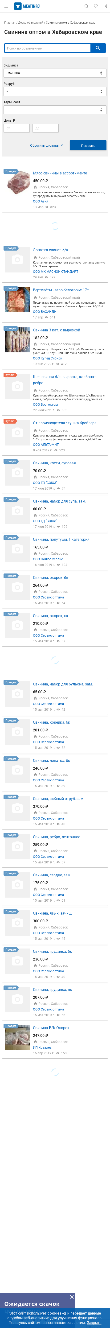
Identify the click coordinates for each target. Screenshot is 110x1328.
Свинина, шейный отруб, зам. (58, 798)
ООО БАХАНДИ (45, 311)
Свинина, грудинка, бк (52, 951)
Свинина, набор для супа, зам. (59, 501)
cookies (57, 1313)
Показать (88, 146)
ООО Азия (40, 201)
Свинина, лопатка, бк (51, 760)
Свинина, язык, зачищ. (53, 913)
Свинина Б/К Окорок (51, 1028)
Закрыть (94, 1323)
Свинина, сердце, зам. (52, 875)
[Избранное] (96, 6)
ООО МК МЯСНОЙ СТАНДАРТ (55, 271)
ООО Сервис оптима (48, 597)
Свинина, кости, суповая (54, 463)
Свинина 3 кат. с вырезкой (56, 330)
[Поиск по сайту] (86, 6)
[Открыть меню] (6, 6)
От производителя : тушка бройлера (65, 423)
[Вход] (105, 6)
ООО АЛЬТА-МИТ (46, 444)
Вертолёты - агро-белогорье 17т (61, 290)
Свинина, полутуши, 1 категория (61, 539)
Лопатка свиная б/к (50, 250)
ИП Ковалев (42, 1047)
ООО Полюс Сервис (48, 559)
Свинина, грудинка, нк (52, 989)
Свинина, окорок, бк (50, 577)
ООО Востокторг (46, 404)
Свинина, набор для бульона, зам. (63, 684)
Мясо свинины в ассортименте (60, 173)
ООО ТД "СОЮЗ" (45, 483)
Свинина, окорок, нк (50, 616)
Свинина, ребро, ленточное (56, 837)
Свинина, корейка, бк (51, 722)
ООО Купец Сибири (47, 358)
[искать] (98, 48)
